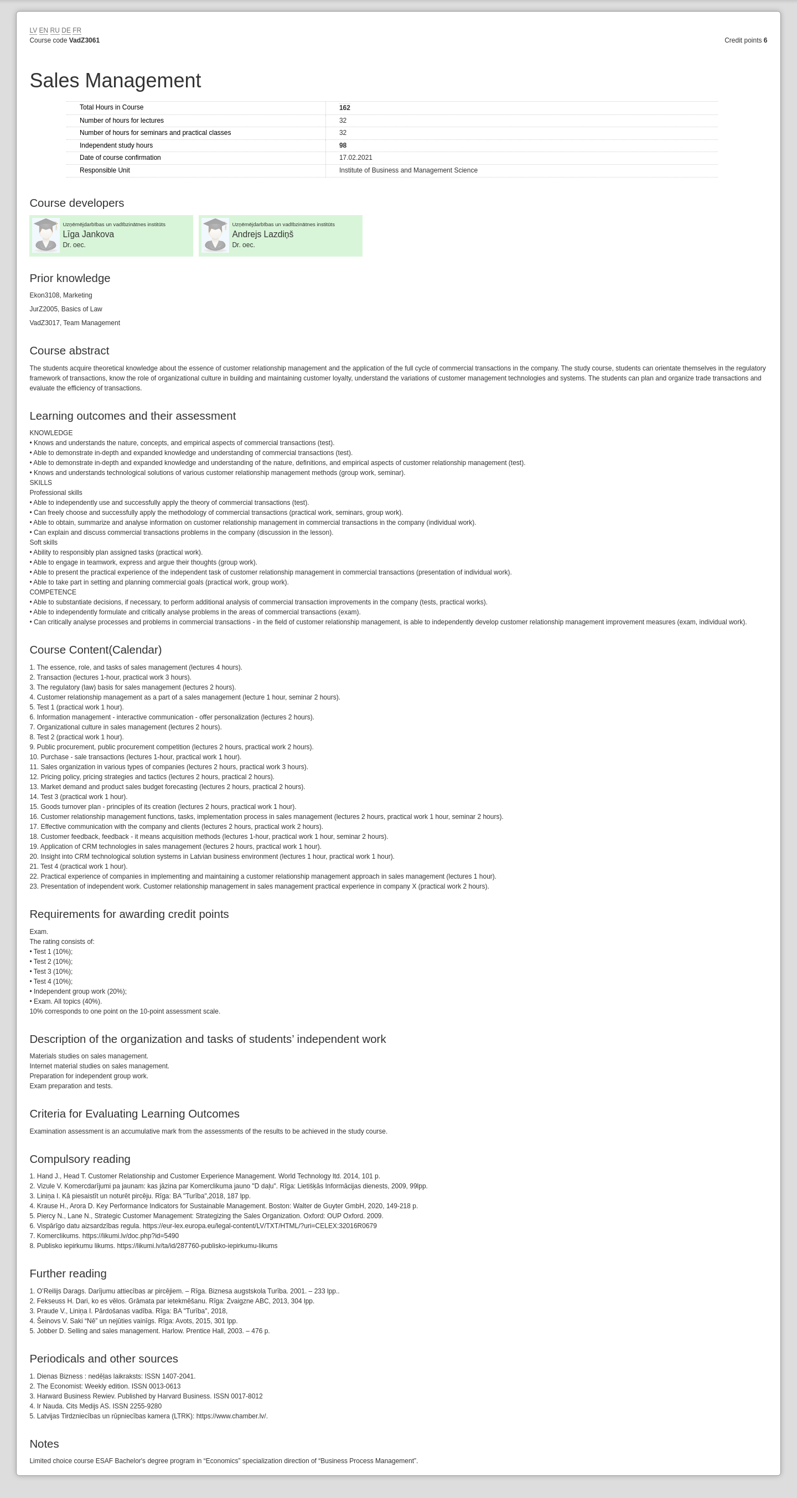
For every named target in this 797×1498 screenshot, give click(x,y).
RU (55, 30)
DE (66, 30)
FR (77, 30)
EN (44, 30)
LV (33, 30)
